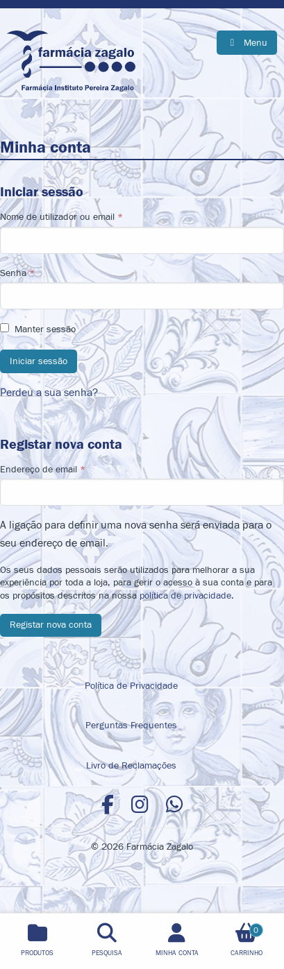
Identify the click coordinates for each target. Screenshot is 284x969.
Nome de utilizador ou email (142, 232)
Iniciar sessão (38, 361)
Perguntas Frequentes (131, 725)
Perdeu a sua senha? (49, 392)
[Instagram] (140, 806)
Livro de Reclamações (131, 765)
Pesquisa (107, 953)
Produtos (37, 953)
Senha (142, 288)
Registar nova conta (51, 625)
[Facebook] (107, 806)
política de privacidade (185, 595)
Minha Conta (177, 953)
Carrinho (246, 940)
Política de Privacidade (131, 686)
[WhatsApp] (174, 806)
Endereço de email (142, 485)
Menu (254, 43)
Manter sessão (45, 329)
